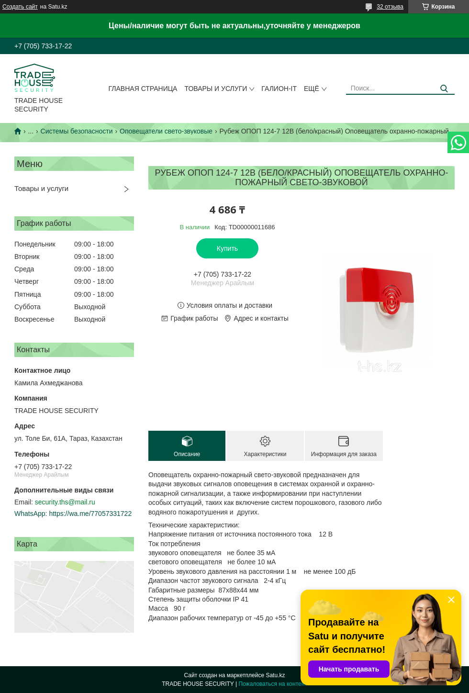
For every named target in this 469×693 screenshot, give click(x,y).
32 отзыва (390, 6)
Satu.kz (275, 675)
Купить (227, 248)
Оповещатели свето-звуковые (166, 131)
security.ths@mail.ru (65, 502)
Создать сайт (20, 6)
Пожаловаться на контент (272, 684)
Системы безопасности (77, 131)
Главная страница (143, 88)
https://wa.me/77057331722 (90, 513)
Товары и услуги (215, 88)
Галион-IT (279, 88)
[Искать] (444, 89)
